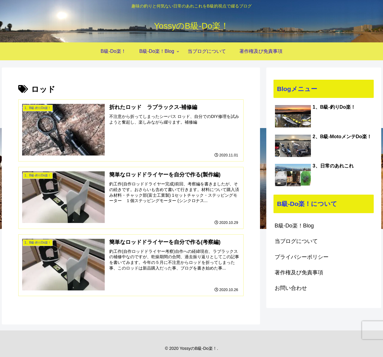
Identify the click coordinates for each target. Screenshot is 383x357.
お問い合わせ (291, 288)
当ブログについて (296, 241)
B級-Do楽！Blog (294, 226)
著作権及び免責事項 (299, 273)
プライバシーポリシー (302, 257)
